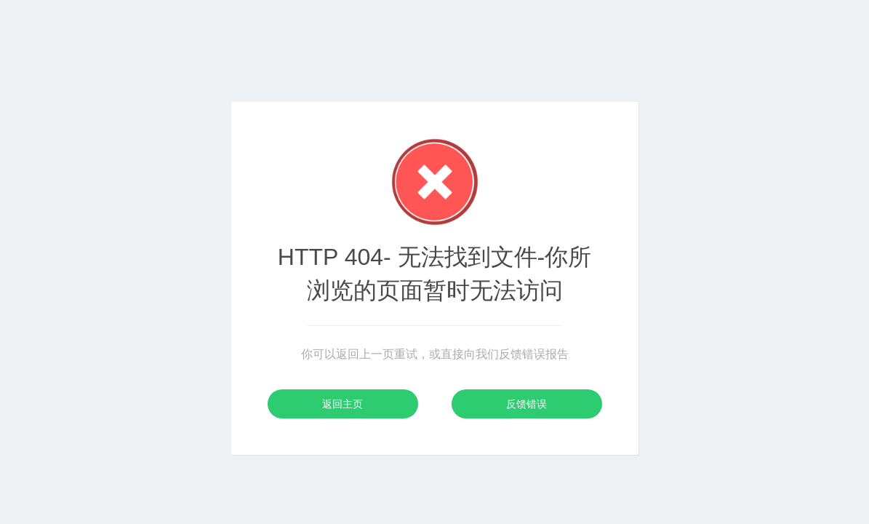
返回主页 (342, 404)
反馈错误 (526, 404)
